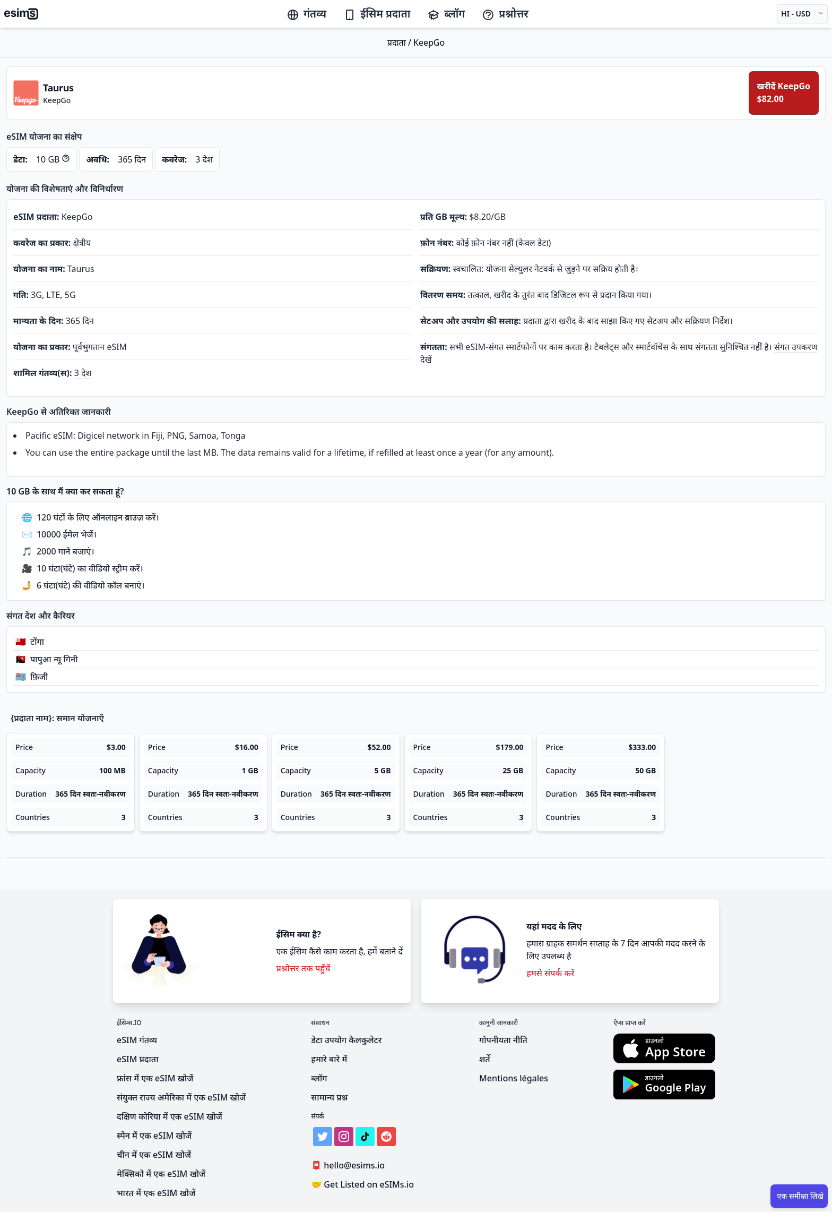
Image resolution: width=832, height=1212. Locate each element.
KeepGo (429, 42)
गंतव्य (306, 13)
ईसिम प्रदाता (376, 13)
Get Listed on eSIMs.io (362, 1184)
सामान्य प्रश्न (329, 1097)
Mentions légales (513, 1078)
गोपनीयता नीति (503, 1040)
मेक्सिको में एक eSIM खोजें (161, 1174)
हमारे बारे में (329, 1059)
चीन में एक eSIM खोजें (154, 1154)
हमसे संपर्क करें (550, 973)
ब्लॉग (446, 13)
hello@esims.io (350, 1165)
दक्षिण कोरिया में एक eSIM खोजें (169, 1116)
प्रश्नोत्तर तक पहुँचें (303, 968)
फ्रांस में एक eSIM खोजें (155, 1078)
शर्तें (484, 1059)
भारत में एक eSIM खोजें (156, 1193)
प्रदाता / (400, 42)
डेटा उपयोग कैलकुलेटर (346, 1040)
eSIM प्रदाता (137, 1059)
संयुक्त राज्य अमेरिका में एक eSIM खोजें (181, 1097)
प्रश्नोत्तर (505, 13)
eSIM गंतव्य (137, 1040)
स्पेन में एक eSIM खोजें (154, 1135)
